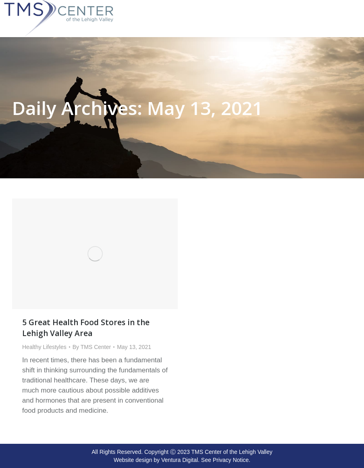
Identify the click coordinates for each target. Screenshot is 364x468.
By (92, 347)
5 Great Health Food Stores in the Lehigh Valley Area (86, 327)
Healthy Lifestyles (44, 347)
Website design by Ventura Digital (156, 460)
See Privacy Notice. (225, 460)
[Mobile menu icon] (356, 5)
